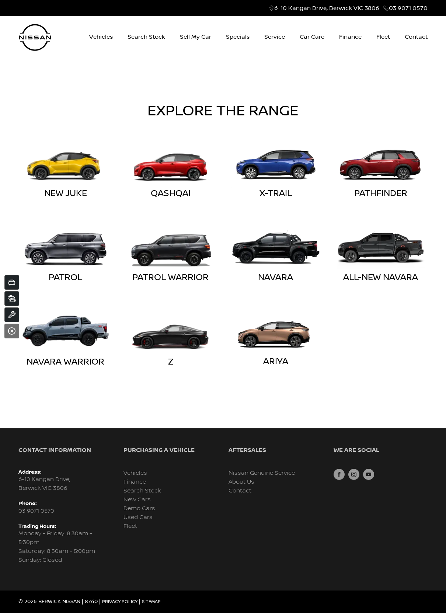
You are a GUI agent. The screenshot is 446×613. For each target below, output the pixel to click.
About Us (241, 481)
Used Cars (138, 517)
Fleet (383, 37)
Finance (350, 37)
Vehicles (101, 37)
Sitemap (151, 602)
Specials (238, 37)
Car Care (312, 37)
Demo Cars (139, 508)
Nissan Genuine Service (262, 473)
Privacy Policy (119, 602)
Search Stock (146, 37)
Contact (416, 37)
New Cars (137, 499)
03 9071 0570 (408, 8)
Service (274, 37)
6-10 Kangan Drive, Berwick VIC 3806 (326, 8)
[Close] (11, 331)
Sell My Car (195, 37)
